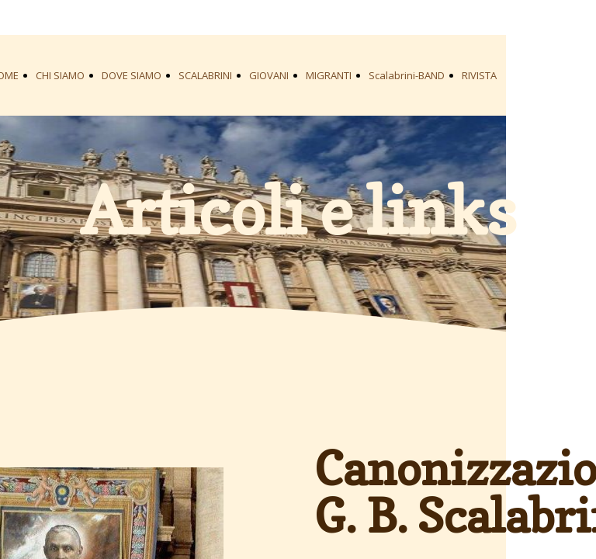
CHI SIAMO (60, 75)
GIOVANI (269, 75)
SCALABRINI (205, 75)
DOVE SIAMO (131, 75)
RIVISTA (479, 75)
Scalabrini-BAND (407, 75)
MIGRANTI (329, 75)
